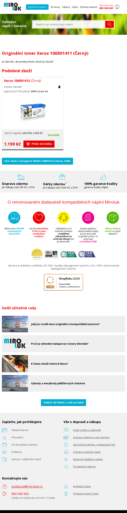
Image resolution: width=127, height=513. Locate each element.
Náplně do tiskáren (37, 7)
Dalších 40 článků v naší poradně (63, 402)
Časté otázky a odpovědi (87, 430)
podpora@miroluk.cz (27, 486)
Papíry (75, 7)
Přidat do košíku (39, 143)
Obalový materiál (88, 7)
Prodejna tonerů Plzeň (86, 493)
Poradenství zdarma (84, 466)
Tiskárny (66, 7)
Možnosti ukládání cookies (88, 459)
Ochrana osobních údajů (87, 452)
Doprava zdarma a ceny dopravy (91, 437)
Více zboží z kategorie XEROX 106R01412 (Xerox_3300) (37, 161)
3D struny (55, 7)
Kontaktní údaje (82, 486)
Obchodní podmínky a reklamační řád (94, 444)
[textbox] (69, 24)
